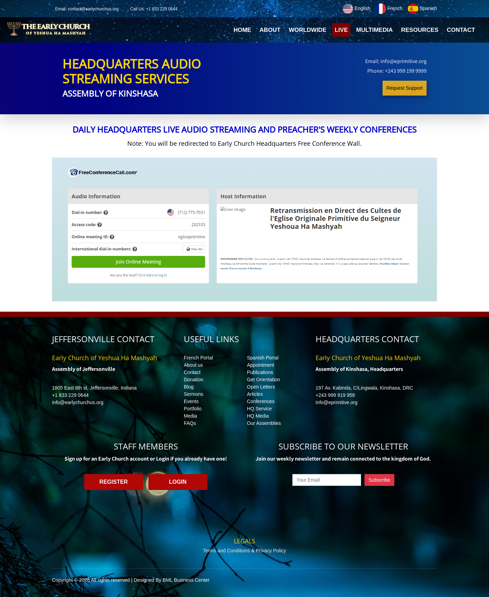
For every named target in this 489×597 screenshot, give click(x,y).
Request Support (404, 88)
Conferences (260, 401)
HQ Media (258, 416)
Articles (255, 394)
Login (178, 482)
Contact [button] (461, 30)
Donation (193, 379)
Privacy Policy (271, 550)
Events (191, 401)
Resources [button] (419, 30)
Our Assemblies (264, 423)
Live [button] (341, 30)
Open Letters (261, 387)
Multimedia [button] (374, 30)
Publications (260, 372)
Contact (192, 372)
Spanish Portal (262, 357)
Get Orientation (263, 379)
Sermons (193, 394)
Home (243, 32)
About (269, 30)
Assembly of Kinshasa (110, 93)
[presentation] (343, 501)
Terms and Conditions (226, 550)
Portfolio (192, 408)
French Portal (198, 357)
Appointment (260, 365)
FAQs (190, 423)
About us (193, 365)
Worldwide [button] (308, 30)
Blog (189, 387)
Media (190, 416)
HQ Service (259, 408)
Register (114, 482)
